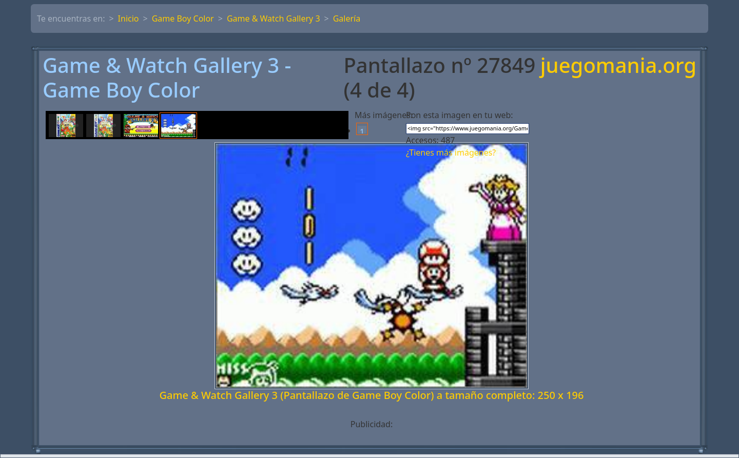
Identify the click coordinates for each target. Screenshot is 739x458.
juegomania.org (618, 66)
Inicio (128, 18)
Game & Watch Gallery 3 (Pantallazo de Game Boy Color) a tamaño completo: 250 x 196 (372, 395)
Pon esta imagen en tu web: (459, 115)
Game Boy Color (183, 18)
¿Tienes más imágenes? (451, 152)
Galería (347, 18)
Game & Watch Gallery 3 (273, 18)
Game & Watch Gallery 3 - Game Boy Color (167, 77)
